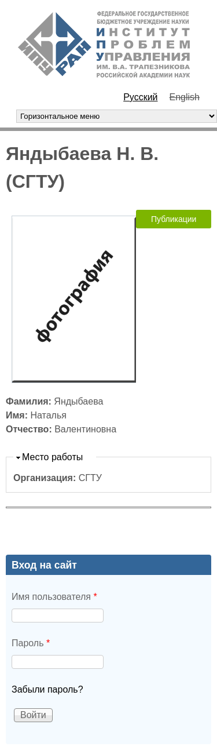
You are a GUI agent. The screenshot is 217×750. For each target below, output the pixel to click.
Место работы (52, 457)
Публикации (173, 219)
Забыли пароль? (47, 689)
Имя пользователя (54, 597)
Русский (140, 97)
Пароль (31, 643)
